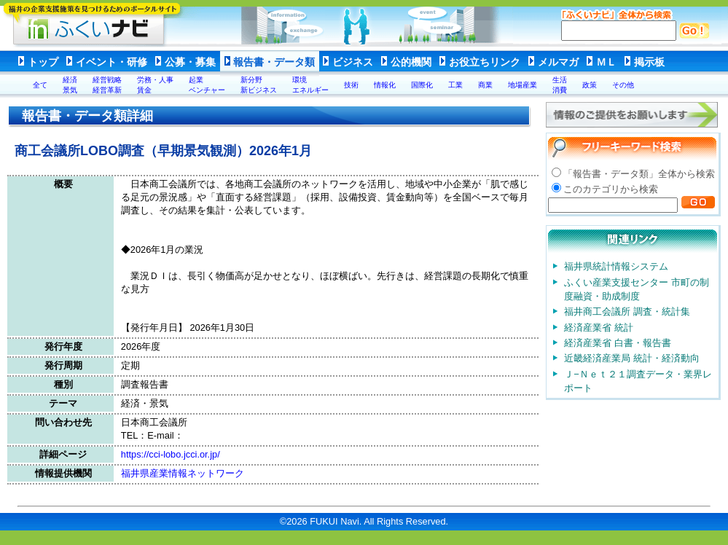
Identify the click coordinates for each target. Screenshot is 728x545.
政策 (589, 85)
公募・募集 (190, 62)
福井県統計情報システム (616, 266)
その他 (623, 85)
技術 (351, 85)
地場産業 (522, 85)
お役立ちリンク (484, 62)
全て (40, 85)
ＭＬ (606, 62)
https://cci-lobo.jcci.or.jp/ (170, 454)
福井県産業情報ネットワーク (182, 473)
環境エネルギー (310, 85)
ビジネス (352, 62)
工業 (455, 85)
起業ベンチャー (207, 85)
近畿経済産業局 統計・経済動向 (632, 358)
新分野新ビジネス (258, 85)
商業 (485, 85)
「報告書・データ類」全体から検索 (639, 173)
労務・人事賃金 (155, 85)
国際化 (422, 85)
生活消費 (559, 85)
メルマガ (558, 62)
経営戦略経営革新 (107, 85)
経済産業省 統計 (598, 327)
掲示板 (649, 62)
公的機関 (411, 62)
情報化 (385, 85)
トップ (43, 62)
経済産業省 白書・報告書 (617, 342)
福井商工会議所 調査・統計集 (627, 311)
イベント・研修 (111, 62)
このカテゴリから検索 (610, 189)
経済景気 (70, 85)
